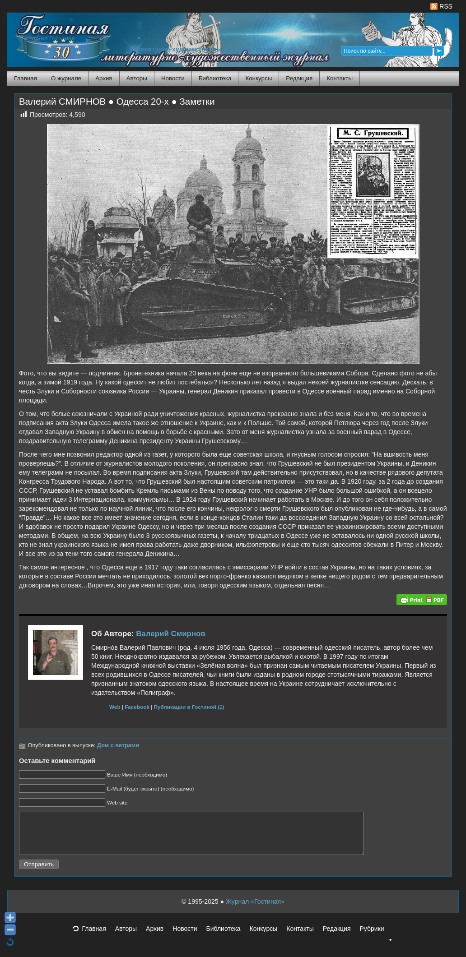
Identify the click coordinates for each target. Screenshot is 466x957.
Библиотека (215, 78)
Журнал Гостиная (50, 38)
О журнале (66, 78)
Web (115, 707)
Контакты (339, 78)
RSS (441, 6)
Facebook (137, 707)
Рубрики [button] (376, 939)
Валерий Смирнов (170, 633)
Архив (103, 78)
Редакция (299, 78)
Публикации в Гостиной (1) (189, 707)
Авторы (136, 78)
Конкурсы (258, 78)
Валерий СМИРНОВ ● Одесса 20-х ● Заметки (117, 101)
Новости (173, 78)
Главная (25, 78)
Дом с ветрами (118, 745)
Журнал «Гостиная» (255, 909)
